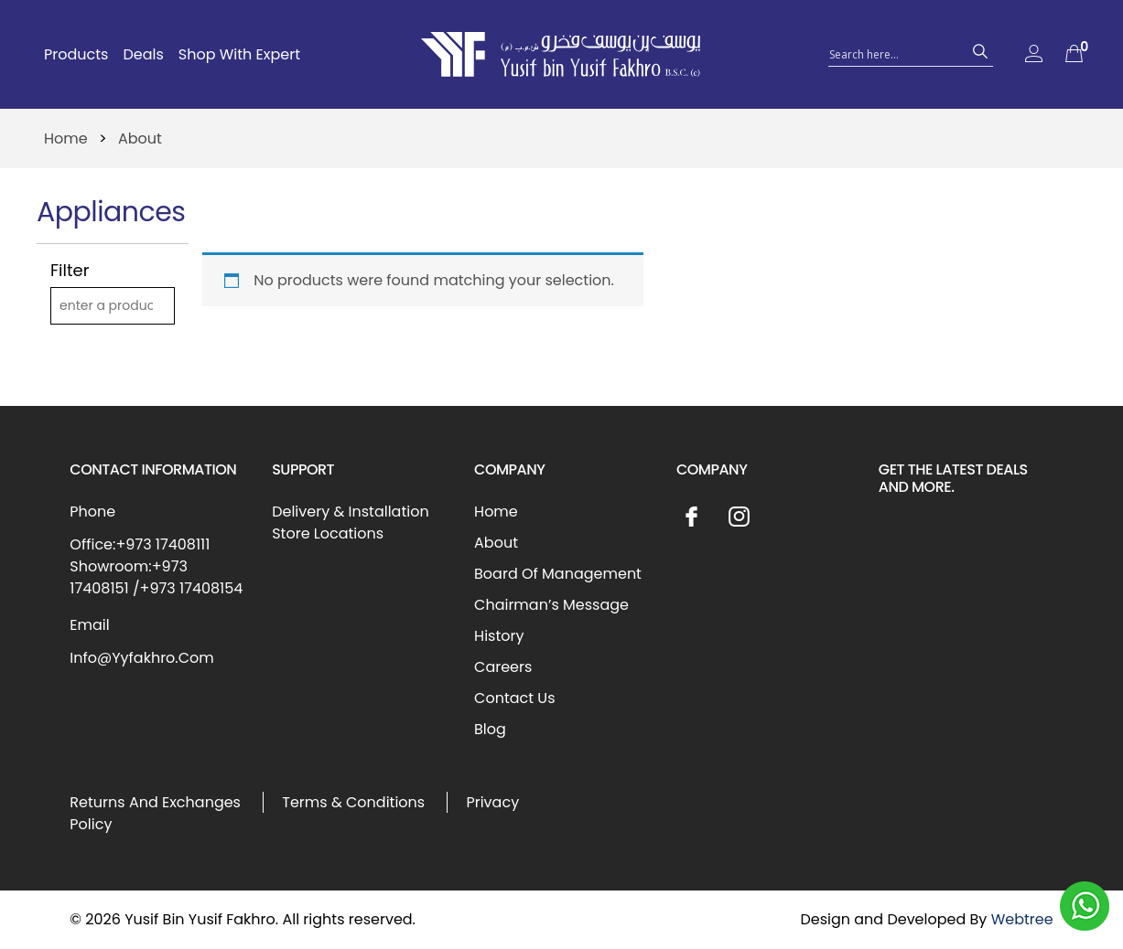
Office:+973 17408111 (140, 544)
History (499, 635)
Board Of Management (558, 573)
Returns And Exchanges (155, 802)
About (496, 542)
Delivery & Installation (350, 511)
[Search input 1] (894, 53)
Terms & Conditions (353, 802)
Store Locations (327, 533)
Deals (143, 54)
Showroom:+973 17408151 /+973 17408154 (156, 577)
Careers (503, 666)
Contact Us (514, 698)
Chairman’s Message (551, 604)
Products (76, 54)
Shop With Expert (239, 54)
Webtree (1022, 919)
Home (66, 138)
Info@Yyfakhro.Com (141, 657)
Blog (490, 729)
